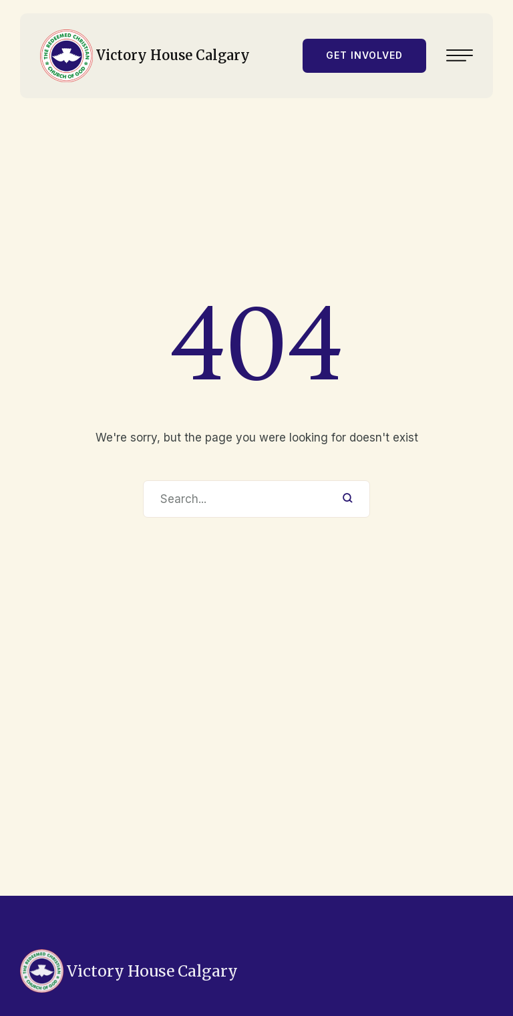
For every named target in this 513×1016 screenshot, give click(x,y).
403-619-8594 (41, 988)
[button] (364, 52)
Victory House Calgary (173, 52)
